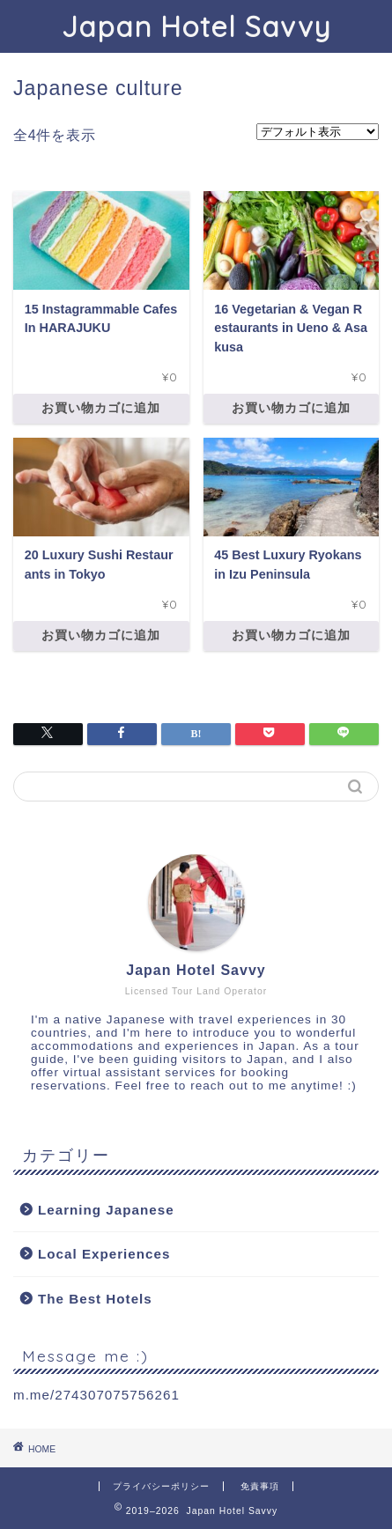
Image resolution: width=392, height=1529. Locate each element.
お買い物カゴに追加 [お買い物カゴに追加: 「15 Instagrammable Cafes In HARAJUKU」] (100, 408)
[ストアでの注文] (317, 131)
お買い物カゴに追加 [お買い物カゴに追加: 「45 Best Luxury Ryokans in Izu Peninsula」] (291, 635)
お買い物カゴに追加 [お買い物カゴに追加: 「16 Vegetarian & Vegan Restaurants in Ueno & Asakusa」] (291, 408)
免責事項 (259, 1486)
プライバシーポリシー (161, 1486)
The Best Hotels (95, 1298)
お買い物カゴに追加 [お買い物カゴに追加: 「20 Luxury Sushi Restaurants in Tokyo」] (100, 635)
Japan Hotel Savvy (196, 26)
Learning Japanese (106, 1209)
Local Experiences (104, 1253)
